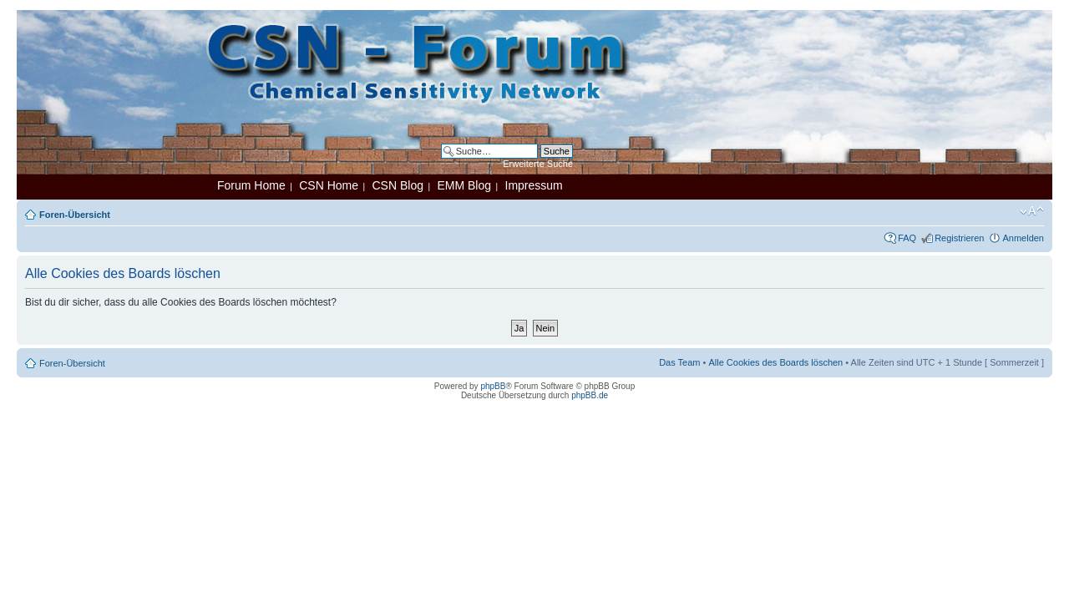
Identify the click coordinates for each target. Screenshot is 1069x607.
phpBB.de (589, 395)
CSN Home (328, 185)
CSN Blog (397, 185)
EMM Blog (464, 185)
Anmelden (1023, 238)
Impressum (534, 185)
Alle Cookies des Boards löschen (775, 362)
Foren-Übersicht (74, 215)
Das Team (679, 362)
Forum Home (251, 185)
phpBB (492, 386)
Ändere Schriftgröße (1032, 211)
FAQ (907, 238)
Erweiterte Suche (538, 164)
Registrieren (959, 238)
